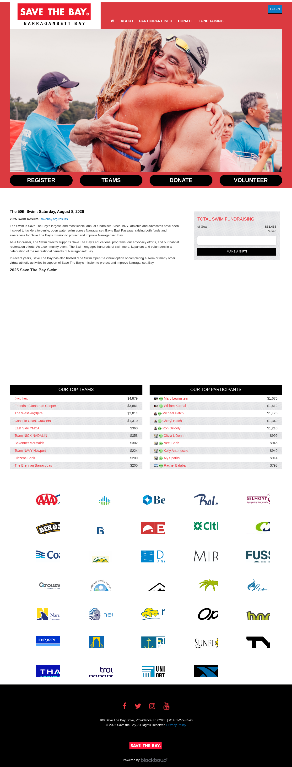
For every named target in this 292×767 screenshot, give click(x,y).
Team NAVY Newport (30, 451)
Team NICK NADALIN (31, 436)
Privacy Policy (176, 725)
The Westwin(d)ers (29, 413)
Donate (185, 21)
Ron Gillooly (171, 428)
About (127, 21)
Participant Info (155, 21)
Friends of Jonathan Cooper (35, 406)
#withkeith (22, 398)
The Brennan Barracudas (33, 465)
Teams (111, 180)
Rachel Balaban (176, 465)
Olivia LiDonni (174, 436)
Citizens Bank (25, 458)
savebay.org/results (54, 219)
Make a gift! (237, 251)
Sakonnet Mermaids (29, 443)
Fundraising (211, 21)
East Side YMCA (27, 428)
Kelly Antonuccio (176, 451)
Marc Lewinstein (176, 398)
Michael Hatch (173, 413)
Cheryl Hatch (172, 421)
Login (275, 9)
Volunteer (251, 180)
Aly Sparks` (172, 458)
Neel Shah (171, 443)
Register (41, 180)
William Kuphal (175, 406)
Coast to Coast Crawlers (33, 421)
